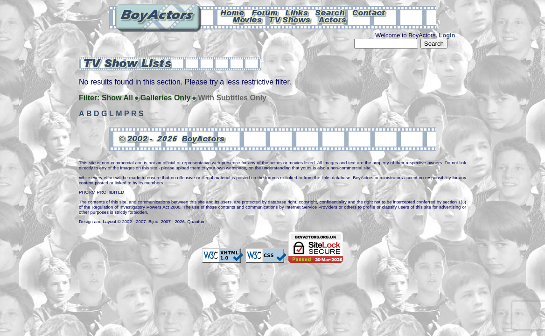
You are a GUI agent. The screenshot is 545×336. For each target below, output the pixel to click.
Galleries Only (165, 98)
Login (447, 35)
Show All (117, 98)
